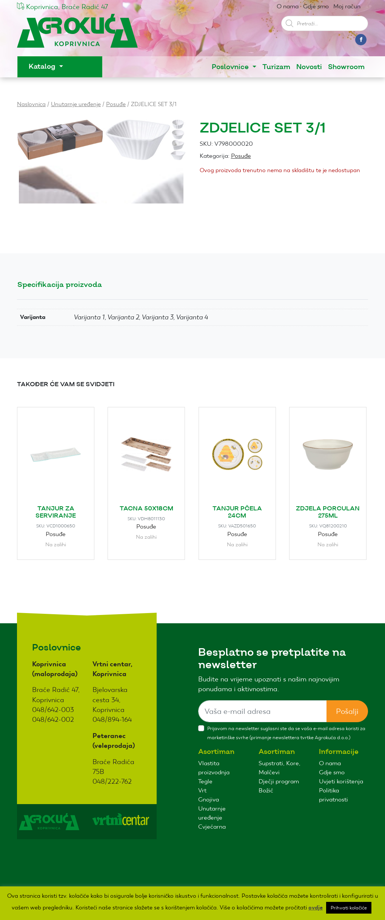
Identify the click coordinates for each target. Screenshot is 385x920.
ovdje (315, 907)
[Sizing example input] (262, 711)
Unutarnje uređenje (76, 104)
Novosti (309, 67)
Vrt (202, 790)
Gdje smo (316, 6)
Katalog (43, 66)
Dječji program (279, 781)
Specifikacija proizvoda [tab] (59, 284)
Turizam (276, 67)
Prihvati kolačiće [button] (349, 908)
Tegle (205, 781)
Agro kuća (77, 34)
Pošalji (347, 711)
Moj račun (346, 6)
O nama (288, 6)
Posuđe (116, 104)
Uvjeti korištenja (341, 781)
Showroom (346, 67)
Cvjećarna (212, 827)
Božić (266, 790)
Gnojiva (208, 799)
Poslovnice (231, 67)
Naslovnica (31, 104)
